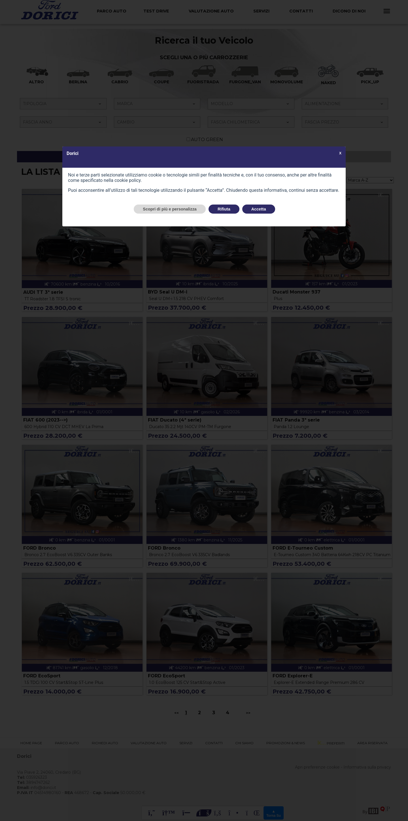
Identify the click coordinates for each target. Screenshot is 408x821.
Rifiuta (224, 209)
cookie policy (127, 180)
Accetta (258, 209)
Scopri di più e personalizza (170, 209)
